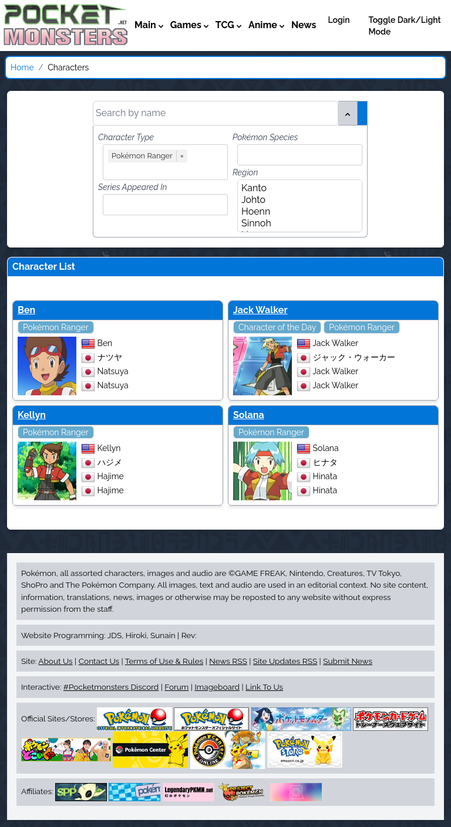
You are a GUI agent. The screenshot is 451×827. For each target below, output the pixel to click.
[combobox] (167, 169)
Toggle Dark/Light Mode (405, 25)
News (304, 24)
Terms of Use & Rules (164, 661)
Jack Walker (260, 310)
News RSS (228, 661)
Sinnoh (296, 223)
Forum (176, 687)
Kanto (296, 188)
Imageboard (217, 687)
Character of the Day (277, 327)
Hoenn (296, 212)
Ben (26, 310)
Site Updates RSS (285, 661)
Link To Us (264, 687)
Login (338, 20)
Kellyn (32, 415)
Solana (248, 415)
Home (22, 67)
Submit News (347, 661)
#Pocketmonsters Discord (111, 687)
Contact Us (99, 661)
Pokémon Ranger (56, 327)
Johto (296, 200)
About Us (55, 661)
